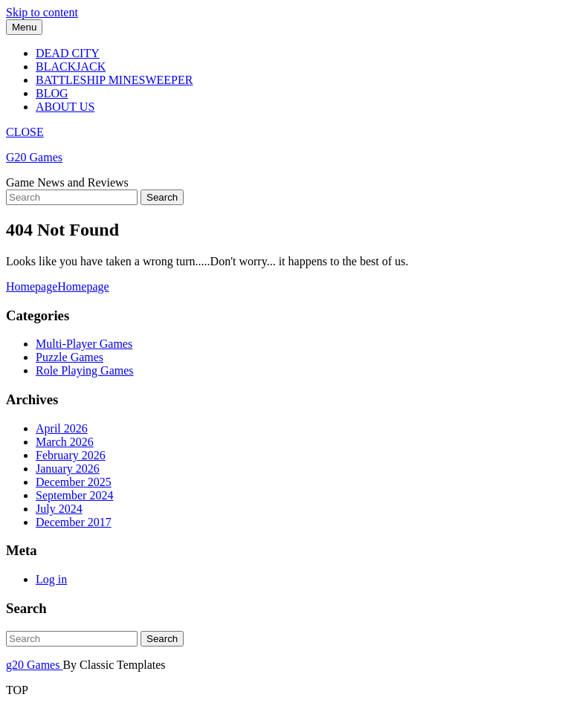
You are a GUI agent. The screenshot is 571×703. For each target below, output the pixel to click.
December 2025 (74, 482)
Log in (51, 579)
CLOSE (25, 132)
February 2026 (71, 455)
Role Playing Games (85, 370)
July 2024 (59, 508)
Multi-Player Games (84, 343)
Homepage (57, 286)
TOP (17, 690)
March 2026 (65, 441)
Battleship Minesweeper (114, 80)
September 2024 (74, 495)
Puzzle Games (69, 357)
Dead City (68, 53)
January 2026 (68, 468)
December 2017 (74, 522)
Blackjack (71, 66)
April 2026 (62, 428)
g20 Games (34, 664)
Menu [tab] (24, 27)
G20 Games (34, 157)
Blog (52, 93)
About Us (65, 106)
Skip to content (42, 12)
